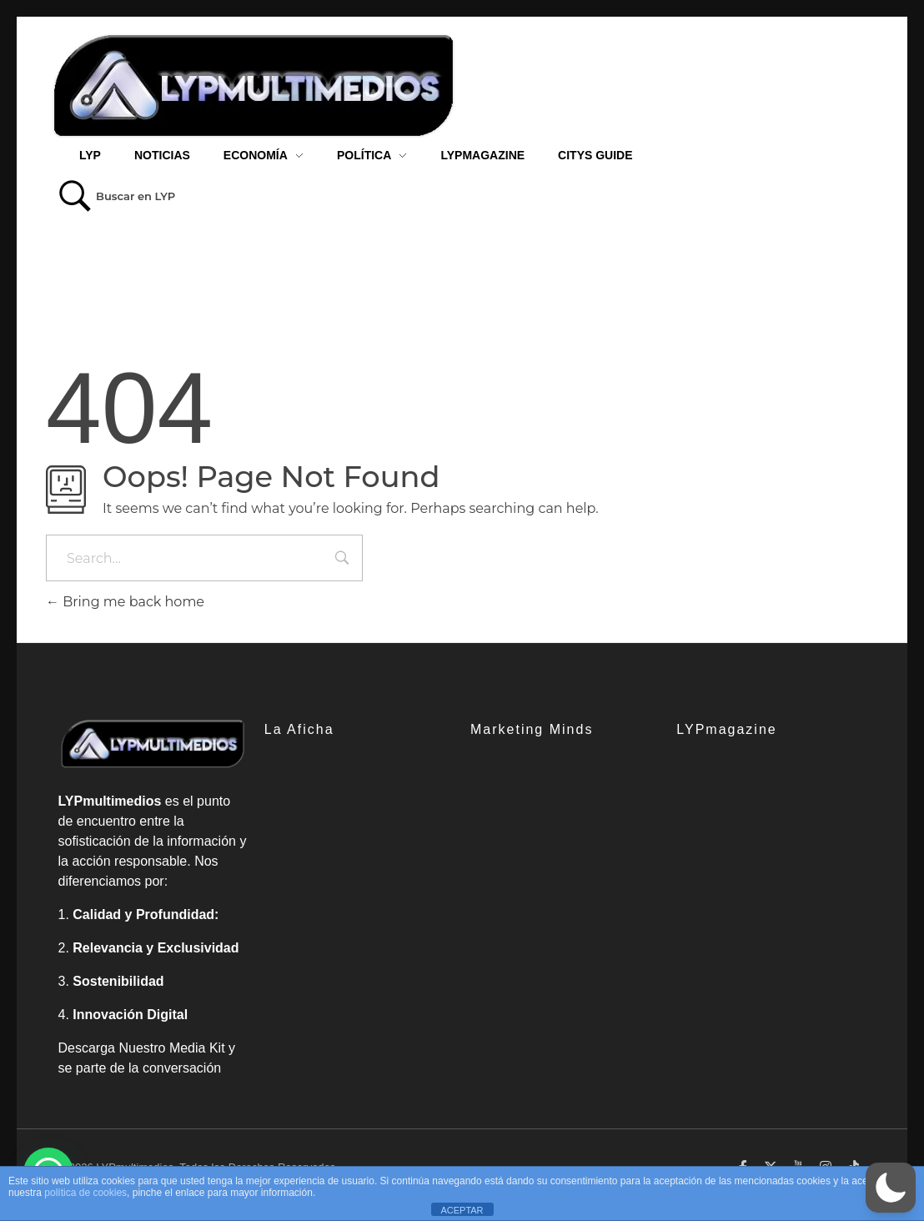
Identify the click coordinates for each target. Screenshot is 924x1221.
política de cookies (85, 1192)
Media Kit (197, 1048)
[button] (891, 1188)
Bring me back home (125, 602)
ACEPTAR (461, 1210)
